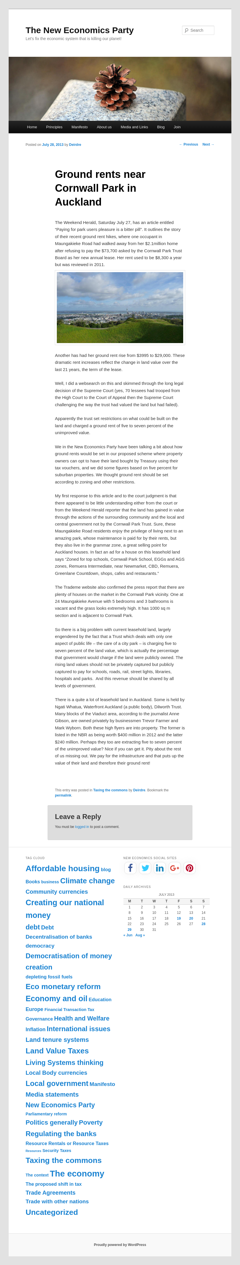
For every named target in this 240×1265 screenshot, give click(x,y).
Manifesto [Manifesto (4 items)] (102, 1084)
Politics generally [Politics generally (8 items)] (52, 1122)
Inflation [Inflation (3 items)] (36, 1029)
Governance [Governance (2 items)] (39, 1018)
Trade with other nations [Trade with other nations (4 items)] (57, 1201)
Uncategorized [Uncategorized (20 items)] (52, 1212)
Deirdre (75, 145)
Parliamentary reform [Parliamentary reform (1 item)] (46, 1114)
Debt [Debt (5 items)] (47, 927)
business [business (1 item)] (50, 882)
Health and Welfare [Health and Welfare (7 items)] (81, 1018)
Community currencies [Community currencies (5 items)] (57, 891)
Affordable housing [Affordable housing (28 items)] (63, 868)
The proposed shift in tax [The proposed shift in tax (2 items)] (54, 1184)
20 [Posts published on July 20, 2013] (191, 918)
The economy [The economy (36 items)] (77, 1173)
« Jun (127, 935)
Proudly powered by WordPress (120, 1245)
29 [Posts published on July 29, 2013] (129, 930)
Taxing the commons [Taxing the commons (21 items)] (64, 1160)
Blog (161, 127)
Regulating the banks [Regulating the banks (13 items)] (61, 1134)
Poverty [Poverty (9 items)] (91, 1122)
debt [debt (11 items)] (33, 927)
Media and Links (134, 127)
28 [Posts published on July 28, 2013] (203, 924)
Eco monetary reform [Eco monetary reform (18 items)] (63, 986)
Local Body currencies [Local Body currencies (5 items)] (56, 1073)
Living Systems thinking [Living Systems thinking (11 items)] (65, 1062)
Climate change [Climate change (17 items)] (87, 881)
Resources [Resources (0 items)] (34, 1151)
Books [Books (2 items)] (33, 881)
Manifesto (80, 127)
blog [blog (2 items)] (106, 869)
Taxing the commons (110, 790)
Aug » (140, 935)
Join (177, 127)
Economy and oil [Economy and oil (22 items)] (57, 998)
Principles (54, 127)
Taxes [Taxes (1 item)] (65, 1150)
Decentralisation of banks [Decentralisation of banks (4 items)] (59, 937)
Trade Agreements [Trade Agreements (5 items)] (51, 1192)
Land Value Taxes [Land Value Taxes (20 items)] (57, 1050)
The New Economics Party (80, 30)
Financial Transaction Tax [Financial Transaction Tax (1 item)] (69, 1009)
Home (32, 127)
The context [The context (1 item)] (37, 1175)
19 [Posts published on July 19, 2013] (179, 918)
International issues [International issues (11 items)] (78, 1029)
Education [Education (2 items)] (100, 999)
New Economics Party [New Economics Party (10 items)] (60, 1105)
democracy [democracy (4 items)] (40, 946)
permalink (63, 795)
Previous (188, 144)
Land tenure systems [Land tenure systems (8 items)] (57, 1039)
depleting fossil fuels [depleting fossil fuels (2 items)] (49, 976)
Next (208, 144)
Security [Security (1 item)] (50, 1150)
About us (104, 127)
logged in (82, 827)
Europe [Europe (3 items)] (34, 1009)
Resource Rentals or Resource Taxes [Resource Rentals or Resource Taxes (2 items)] (67, 1143)
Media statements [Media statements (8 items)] (52, 1094)
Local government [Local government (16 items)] (57, 1083)
